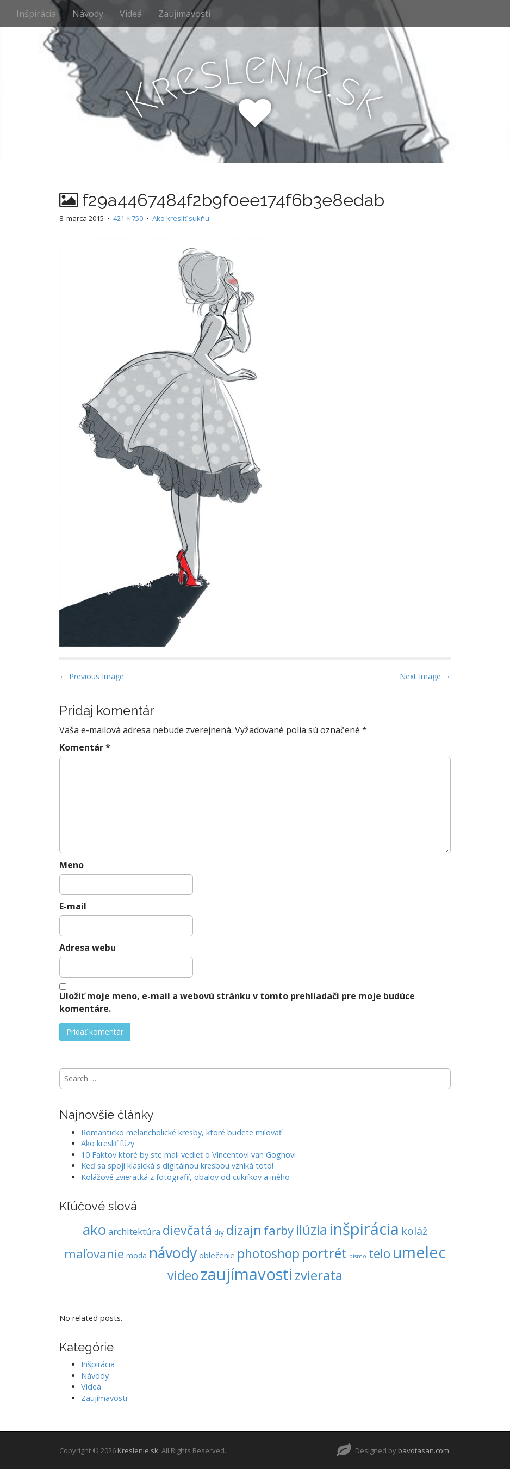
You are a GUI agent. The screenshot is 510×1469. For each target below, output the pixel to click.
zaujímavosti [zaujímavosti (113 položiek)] (247, 1274)
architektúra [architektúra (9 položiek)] (134, 1231)
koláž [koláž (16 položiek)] (414, 1231)
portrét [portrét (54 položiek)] (324, 1253)
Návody (87, 14)
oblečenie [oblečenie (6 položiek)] (217, 1255)
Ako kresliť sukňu (180, 218)
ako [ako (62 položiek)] (94, 1229)
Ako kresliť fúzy (107, 1143)
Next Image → (425, 676)
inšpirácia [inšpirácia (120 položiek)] (364, 1229)
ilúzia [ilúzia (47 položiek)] (311, 1230)
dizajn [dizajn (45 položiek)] (244, 1230)
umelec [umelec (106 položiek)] (419, 1252)
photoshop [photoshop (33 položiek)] (268, 1253)
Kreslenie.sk (137, 1450)
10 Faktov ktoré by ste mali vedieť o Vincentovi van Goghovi (188, 1155)
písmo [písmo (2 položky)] (357, 1256)
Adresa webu (87, 948)
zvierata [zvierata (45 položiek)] (319, 1275)
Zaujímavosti (184, 14)
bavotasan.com (423, 1450)
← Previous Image (91, 676)
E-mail (72, 906)
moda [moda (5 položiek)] (136, 1255)
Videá (131, 14)
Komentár (84, 747)
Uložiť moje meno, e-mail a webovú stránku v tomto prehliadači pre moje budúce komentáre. (237, 1002)
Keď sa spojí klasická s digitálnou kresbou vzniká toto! (177, 1165)
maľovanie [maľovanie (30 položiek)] (94, 1253)
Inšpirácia (36, 14)
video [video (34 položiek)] (182, 1275)
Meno (71, 865)
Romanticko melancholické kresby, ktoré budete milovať (181, 1132)
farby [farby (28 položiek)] (279, 1230)
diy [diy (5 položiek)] (219, 1232)
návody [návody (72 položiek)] (173, 1253)
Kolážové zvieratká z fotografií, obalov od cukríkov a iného (185, 1177)
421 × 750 (128, 218)
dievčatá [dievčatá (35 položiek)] (187, 1230)
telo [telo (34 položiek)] (379, 1253)
